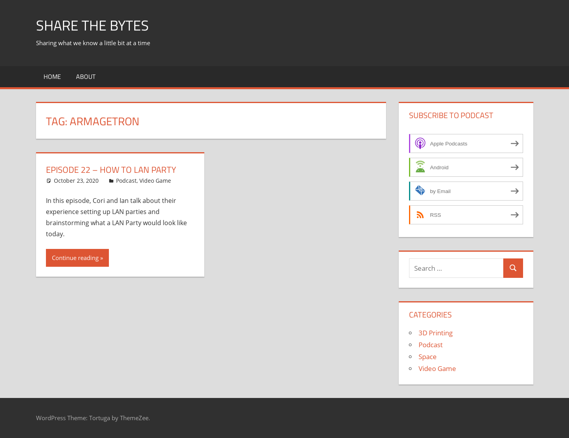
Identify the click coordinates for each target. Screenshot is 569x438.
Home (52, 76)
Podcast (126, 180)
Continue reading (75, 258)
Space (428, 356)
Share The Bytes (92, 25)
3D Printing (436, 332)
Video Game (155, 180)
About (85, 76)
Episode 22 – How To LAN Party (111, 169)
